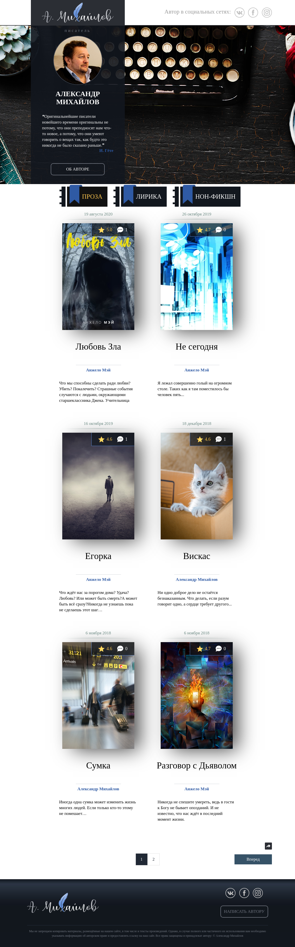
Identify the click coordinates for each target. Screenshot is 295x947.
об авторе (77, 169)
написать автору (244, 911)
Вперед (253, 859)
